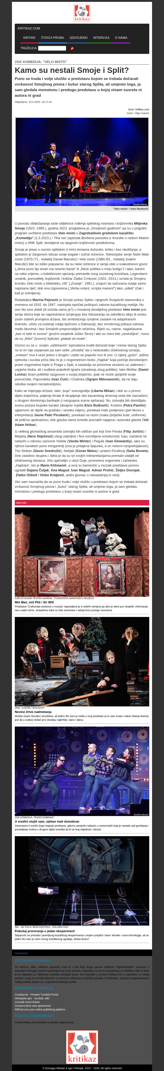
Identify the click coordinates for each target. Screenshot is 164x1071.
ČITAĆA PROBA (52, 38)
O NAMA (121, 38)
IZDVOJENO (79, 38)
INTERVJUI (101, 38)
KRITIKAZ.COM (29, 28)
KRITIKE (29, 38)
